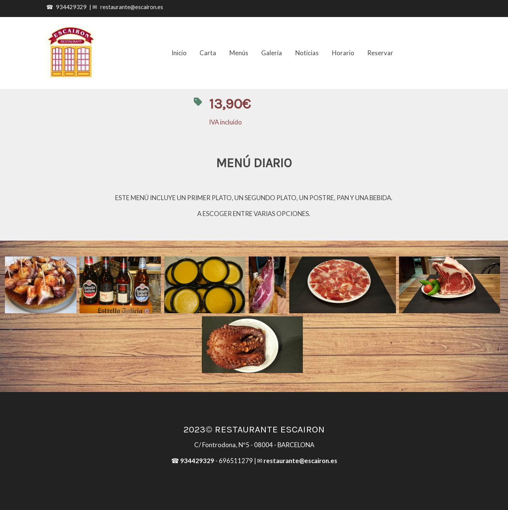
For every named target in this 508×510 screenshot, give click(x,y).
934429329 (71, 7)
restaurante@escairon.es (131, 7)
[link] (71, 53)
